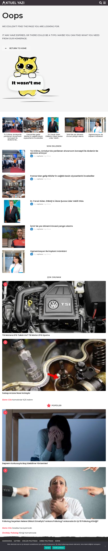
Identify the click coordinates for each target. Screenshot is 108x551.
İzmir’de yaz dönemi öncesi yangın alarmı (74, 135)
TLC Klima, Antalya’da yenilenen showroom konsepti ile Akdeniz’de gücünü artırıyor (64, 152)
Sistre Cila (7, 528)
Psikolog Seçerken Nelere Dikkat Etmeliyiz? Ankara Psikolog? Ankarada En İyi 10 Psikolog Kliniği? (50, 521)
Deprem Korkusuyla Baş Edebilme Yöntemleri (25, 463)
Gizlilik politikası (58, 548)
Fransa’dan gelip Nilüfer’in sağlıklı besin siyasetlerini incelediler (33, 136)
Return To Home (15, 48)
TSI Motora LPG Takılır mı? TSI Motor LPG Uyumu (26, 335)
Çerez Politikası (46, 541)
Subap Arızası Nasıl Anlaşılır (16, 393)
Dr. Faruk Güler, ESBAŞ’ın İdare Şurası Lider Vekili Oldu (57, 201)
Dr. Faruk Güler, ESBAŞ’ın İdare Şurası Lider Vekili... (54, 136)
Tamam (47, 548)
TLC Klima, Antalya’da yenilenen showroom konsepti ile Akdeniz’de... (12, 137)
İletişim (17, 541)
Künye (57, 541)
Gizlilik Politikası (29, 541)
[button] (100, 3)
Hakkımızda (7, 541)
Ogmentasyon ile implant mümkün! (95, 135)
